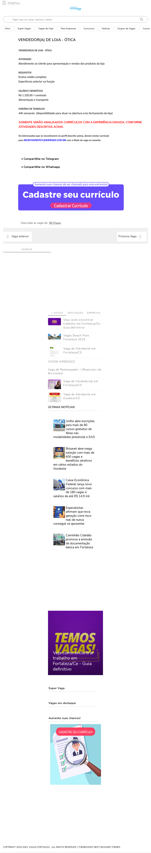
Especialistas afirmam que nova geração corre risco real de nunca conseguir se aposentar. (72, 516)
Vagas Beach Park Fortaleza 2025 (76, 338)
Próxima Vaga (127, 237)
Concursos (89, 28)
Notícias (106, 28)
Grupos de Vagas (126, 28)
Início (7, 28)
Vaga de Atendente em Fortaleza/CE (79, 351)
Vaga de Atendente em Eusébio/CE (79, 397)
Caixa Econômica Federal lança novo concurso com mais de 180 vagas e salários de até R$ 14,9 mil (72, 489)
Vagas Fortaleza (39, 848)
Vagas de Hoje (45, 28)
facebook (27, 250)
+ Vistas (57, 313)
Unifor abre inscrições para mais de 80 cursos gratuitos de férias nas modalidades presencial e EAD (74, 430)
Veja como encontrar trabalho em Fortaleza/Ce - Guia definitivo (82, 324)
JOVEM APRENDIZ (61, 362)
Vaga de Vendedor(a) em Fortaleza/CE (80, 384)
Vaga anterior (20, 237)
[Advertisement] (75, 283)
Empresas (94, 313)
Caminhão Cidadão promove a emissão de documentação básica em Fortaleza (79, 542)
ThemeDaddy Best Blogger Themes (99, 848)
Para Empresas (68, 28)
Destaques (75, 313)
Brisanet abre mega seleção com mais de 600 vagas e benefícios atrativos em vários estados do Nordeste (73, 459)
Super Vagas (24, 28)
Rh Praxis (56, 223)
